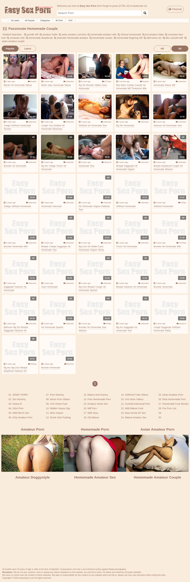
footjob (175, 166)
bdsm (123, 85)
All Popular (30, 20)
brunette (90, 85)
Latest (27, 48)
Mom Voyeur (56, 413)
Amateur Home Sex (97, 403)
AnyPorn (69, 364)
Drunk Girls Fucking (60, 417)
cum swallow (55, 125)
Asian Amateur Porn (172, 394)
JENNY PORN (20, 394)
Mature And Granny (97, 394)
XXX (70, 20)
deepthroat (166, 166)
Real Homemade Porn (174, 399)
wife (144, 88)
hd (12, 85)
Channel (175, 9)
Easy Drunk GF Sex (135, 413)
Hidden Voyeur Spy (60, 408)
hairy (50, 85)
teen (105, 125)
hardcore (158, 125)
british (44, 85)
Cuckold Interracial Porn (137, 403)
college (52, 166)
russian (7, 129)
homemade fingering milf (128, 38)
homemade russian (101, 38)
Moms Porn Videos (60, 399)
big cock (83, 246)
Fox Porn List (169, 408)
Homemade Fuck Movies (175, 403)
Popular (10, 48)
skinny (101, 250)
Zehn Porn (17, 408)
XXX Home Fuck (58, 403)
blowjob (119, 166)
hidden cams (101, 85)
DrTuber (106, 81)
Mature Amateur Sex (136, 417)
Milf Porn (92, 408)
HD (162, 48)
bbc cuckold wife (173, 38)
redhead (105, 206)
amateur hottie (48, 34)
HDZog (32, 364)
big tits (82, 85)
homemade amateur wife (101, 34)
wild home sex (153, 38)
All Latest (15, 20)
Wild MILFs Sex (20, 413)
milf (129, 88)
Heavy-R (106, 162)
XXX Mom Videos (134, 399)
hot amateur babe (153, 34)
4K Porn (59, 20)
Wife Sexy (92, 413)
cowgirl (7, 125)
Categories (45, 20)
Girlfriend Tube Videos (136, 394)
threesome (136, 88)
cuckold (138, 85)
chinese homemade (129, 34)
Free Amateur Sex (27, 10)
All (179, 48)
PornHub (181, 243)
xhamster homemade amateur (71, 38)
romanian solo (16, 38)
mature (29, 85)
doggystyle (129, 166)
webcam (169, 169)
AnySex (144, 81)
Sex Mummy (19, 399)
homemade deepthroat (39, 38)
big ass (119, 327)
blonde (7, 85)
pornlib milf (31, 34)
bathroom (8, 327)
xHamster (69, 81)
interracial (57, 206)
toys (55, 250)
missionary (57, 129)
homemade (19, 85)
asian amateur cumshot (72, 34)
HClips (182, 203)
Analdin (32, 81)
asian (43, 287)
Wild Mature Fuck (134, 408)
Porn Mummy (57, 394)
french (59, 166)
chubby (130, 85)
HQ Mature (93, 417)
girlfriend (15, 125)
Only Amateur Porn (22, 417)
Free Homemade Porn (99, 399)
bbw (118, 85)
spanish (93, 290)
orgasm (131, 169)
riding (168, 330)
